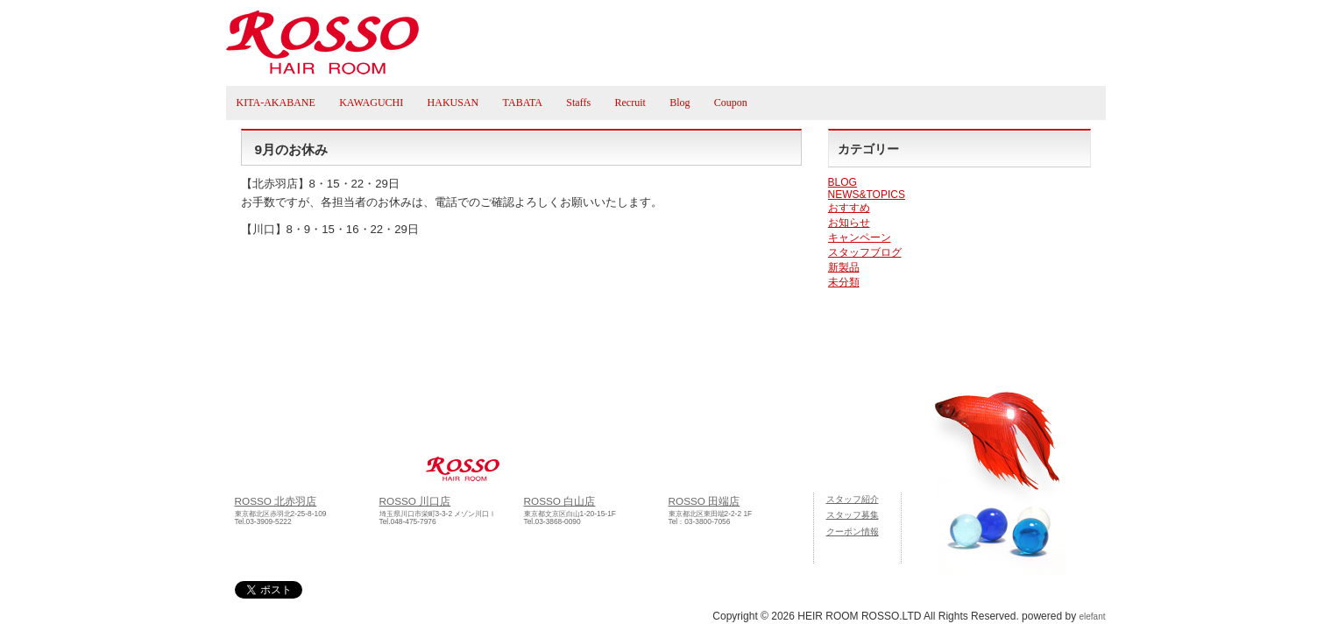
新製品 (844, 267)
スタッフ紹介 (852, 499)
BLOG (842, 182)
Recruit (629, 102)
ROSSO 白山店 (560, 501)
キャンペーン (859, 237)
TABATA (522, 102)
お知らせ (849, 222)
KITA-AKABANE (276, 102)
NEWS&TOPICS (866, 194)
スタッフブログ (865, 252)
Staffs (578, 102)
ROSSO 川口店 (415, 501)
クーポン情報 (852, 531)
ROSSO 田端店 (704, 501)
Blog (679, 102)
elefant (1092, 616)
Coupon (730, 102)
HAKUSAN (453, 102)
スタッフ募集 (852, 515)
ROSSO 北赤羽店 (276, 501)
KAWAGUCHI (371, 102)
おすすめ (849, 208)
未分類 (844, 282)
